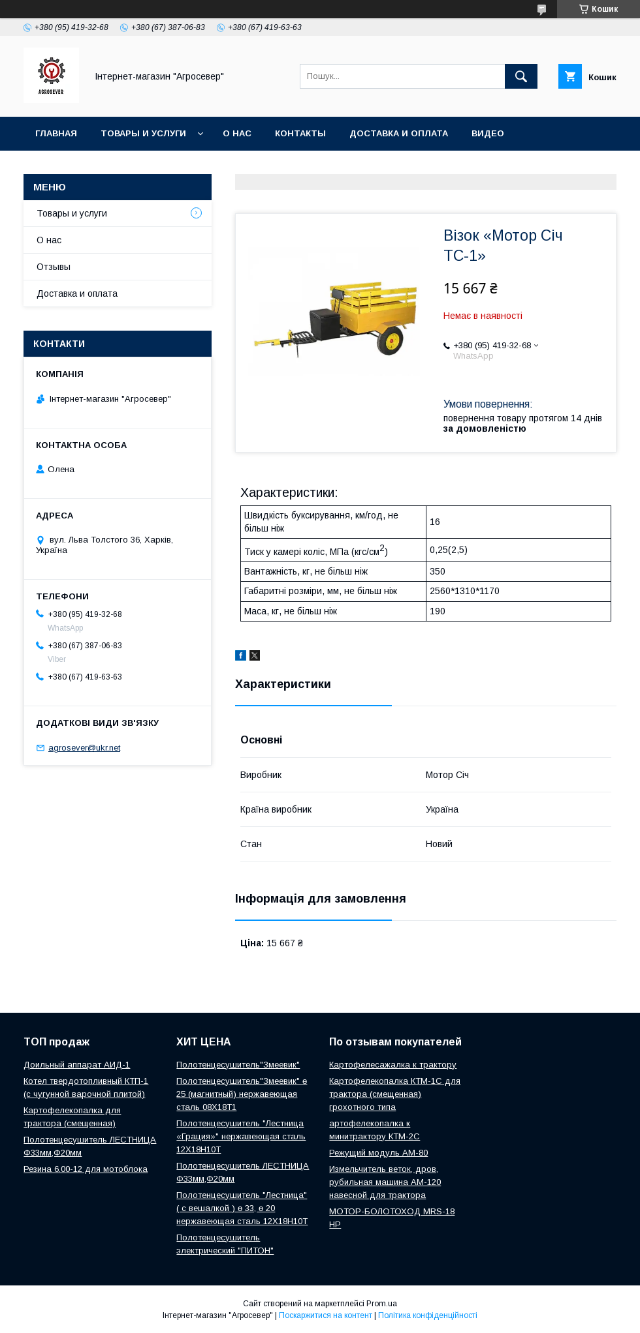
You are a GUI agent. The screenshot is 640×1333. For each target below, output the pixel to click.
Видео (488, 133)
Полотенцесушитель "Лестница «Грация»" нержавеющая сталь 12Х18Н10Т (241, 1136)
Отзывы (54, 267)
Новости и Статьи (83, 167)
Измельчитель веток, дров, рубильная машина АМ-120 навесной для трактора (385, 1182)
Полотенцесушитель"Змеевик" (238, 1065)
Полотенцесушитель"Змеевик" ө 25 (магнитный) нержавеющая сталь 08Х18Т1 (241, 1094)
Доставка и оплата (398, 133)
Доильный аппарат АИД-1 (77, 1065)
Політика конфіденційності (427, 1315)
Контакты (300, 133)
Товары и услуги (143, 133)
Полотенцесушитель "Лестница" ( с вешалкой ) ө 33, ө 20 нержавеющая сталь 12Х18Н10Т (242, 1208)
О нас (237, 133)
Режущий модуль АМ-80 (378, 1153)
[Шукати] (521, 76)
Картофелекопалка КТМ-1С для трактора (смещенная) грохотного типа (394, 1094)
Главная (56, 133)
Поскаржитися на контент (325, 1315)
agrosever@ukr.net (84, 748)
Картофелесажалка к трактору (392, 1065)
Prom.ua (381, 1303)
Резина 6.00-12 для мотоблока (86, 1169)
